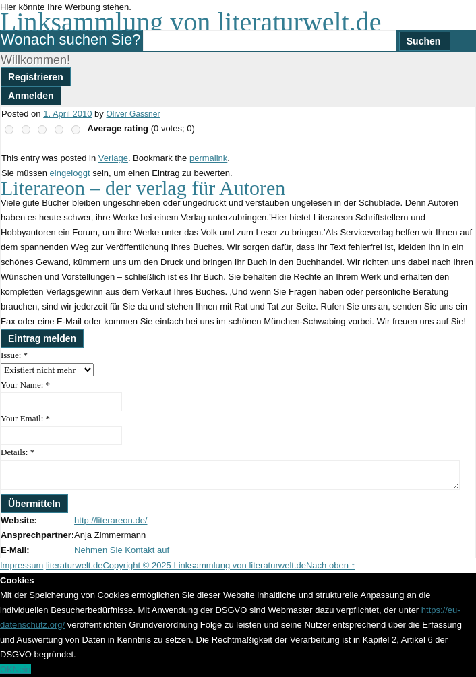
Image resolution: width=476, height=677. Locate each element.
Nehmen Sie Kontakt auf (121, 550)
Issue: (14, 355)
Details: (17, 452)
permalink (208, 158)
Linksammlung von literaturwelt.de (190, 22)
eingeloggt (70, 173)
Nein (22, 669)
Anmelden (31, 95)
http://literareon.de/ (110, 520)
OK (6, 669)
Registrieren (35, 76)
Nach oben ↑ (330, 565)
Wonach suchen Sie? (71, 39)
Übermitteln (34, 503)
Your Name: (25, 385)
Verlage (113, 158)
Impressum (21, 565)
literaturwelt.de (74, 565)
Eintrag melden (42, 338)
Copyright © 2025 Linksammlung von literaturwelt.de (204, 565)
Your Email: (25, 418)
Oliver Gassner (133, 114)
